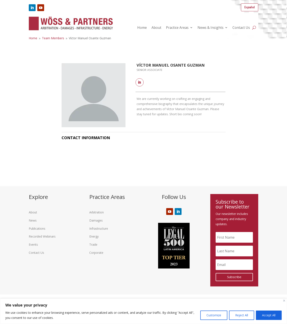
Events (33, 244)
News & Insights (211, 28)
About (156, 28)
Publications (37, 228)
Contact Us (241, 28)
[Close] (284, 301)
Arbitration (96, 212)
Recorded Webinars (42, 236)
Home (142, 28)
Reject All (241, 315)
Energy (94, 236)
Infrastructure (98, 228)
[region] (143, 311)
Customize (213, 315)
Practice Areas (177, 28)
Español (249, 7)
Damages (96, 220)
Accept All (268, 315)
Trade (93, 244)
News (33, 220)
